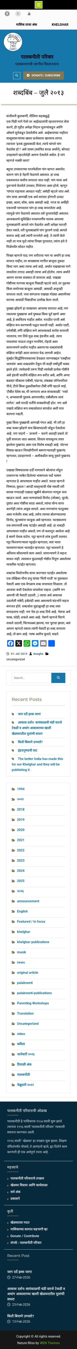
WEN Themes (50, 1343)
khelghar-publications (33, 942)
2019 (20, 820)
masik (21, 952)
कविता (21, 1044)
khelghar (23, 932)
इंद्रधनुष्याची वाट (27, 750)
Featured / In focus (31, 921)
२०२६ (20, 891)
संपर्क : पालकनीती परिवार (25, 1243)
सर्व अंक (15, 1192)
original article (27, 973)
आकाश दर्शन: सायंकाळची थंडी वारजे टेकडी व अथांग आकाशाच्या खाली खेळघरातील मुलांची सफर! (37, 728)
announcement (28, 901)
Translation (25, 1013)
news (21, 962)
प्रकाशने (15, 1199)
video (21, 1034)
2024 (20, 871)
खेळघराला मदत (19, 1222)
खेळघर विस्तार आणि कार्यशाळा (28, 1185)
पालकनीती (23, 1075)
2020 (20, 830)
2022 (20, 850)
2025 (20, 881)
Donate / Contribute (24, 1236)
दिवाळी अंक (24, 1064)
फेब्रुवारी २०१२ (25, 1085)
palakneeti (25, 983)
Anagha (38, 653)
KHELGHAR (59, 25)
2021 (20, 840)
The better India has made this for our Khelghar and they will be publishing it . (37, 764)
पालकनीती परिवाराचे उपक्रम (27, 1178)
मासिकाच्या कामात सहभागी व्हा (28, 1229)
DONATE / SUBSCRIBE (43, 75)
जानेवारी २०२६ (25, 1054)
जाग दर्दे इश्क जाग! (29, 714)
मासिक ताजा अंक (26, 25)
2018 (20, 809)
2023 (20, 860)
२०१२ (20, 799)
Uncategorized (28, 1024)
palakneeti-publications (34, 993)
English (22, 911)
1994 (20, 789)
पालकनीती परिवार (37, 57)
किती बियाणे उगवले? (30, 742)
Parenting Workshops (33, 1003)
